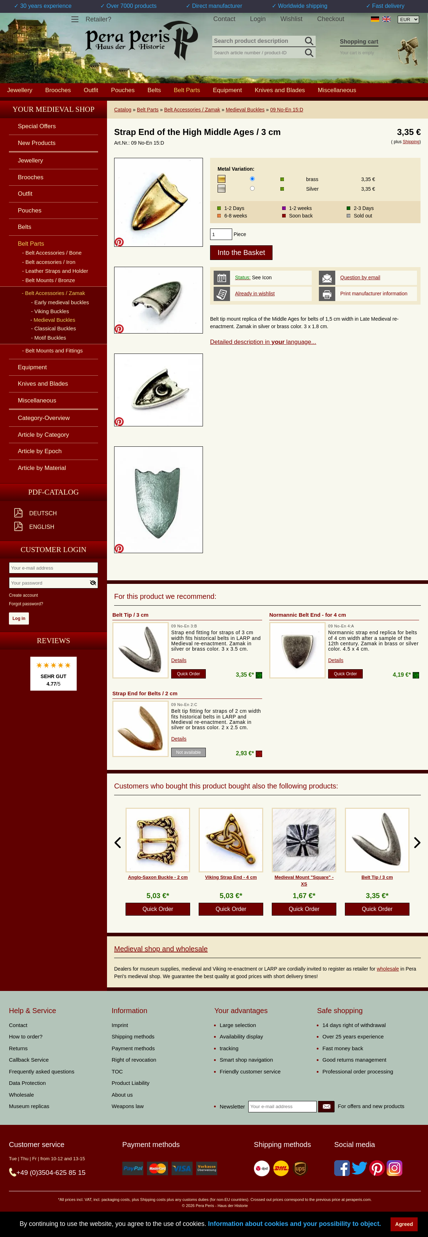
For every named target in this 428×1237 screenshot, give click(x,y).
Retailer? (98, 19)
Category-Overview (44, 418)
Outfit (91, 90)
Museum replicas (29, 1106)
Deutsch (43, 513)
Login (258, 18)
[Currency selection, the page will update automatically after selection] (408, 19)
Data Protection (27, 1083)
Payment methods (133, 1048)
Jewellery (19, 90)
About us (122, 1095)
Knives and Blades (280, 90)
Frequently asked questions (41, 1071)
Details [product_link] (179, 660)
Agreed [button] (404, 1224)
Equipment (227, 90)
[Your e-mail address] (53, 568)
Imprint (120, 1025)
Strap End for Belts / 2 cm (145, 693)
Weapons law (128, 1106)
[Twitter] (359, 1168)
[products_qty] (221, 234)
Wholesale (21, 1095)
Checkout (330, 18)
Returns (18, 1048)
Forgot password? (26, 603)
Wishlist (291, 18)
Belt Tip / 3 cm (130, 615)
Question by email (360, 277)
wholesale (388, 969)
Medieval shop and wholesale (161, 949)
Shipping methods (133, 1036)
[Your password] (53, 583)
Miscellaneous (337, 90)
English (41, 527)
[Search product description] (264, 41)
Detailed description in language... (263, 342)
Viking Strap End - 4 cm (231, 877)
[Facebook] (342, 1168)
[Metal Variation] (252, 178)
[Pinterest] (377, 1168)
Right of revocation (134, 1060)
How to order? (25, 1036)
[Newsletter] (326, 1106)
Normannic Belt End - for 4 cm (307, 615)
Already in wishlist (255, 293)
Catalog (122, 109)
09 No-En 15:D (286, 109)
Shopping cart (359, 42)
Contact (224, 18)
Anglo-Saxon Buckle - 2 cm (158, 877)
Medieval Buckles (245, 109)
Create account (23, 595)
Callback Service (29, 1060)
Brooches (58, 90)
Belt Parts (148, 109)
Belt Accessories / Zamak (192, 109)
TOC (117, 1071)
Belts (154, 90)
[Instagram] (394, 1168)
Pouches (122, 90)
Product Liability (130, 1083)
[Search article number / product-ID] (264, 52)
